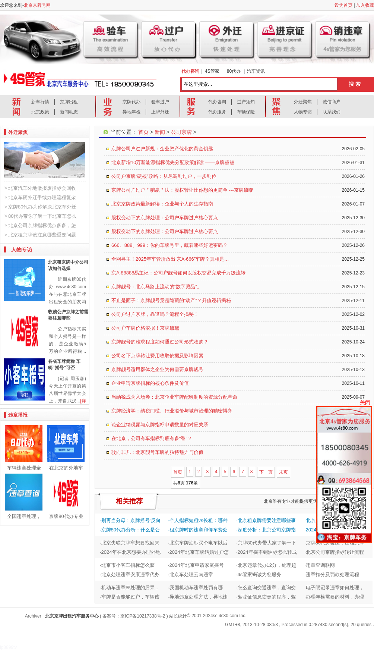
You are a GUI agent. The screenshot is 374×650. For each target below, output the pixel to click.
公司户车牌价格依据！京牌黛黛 (145, 328)
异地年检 (131, 111)
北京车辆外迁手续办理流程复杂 (42, 197)
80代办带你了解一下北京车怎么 (42, 216)
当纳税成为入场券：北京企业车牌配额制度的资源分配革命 (174, 397)
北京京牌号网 (37, 5)
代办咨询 (217, 101)
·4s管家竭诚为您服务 (258, 574)
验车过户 (160, 101)
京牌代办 (131, 101)
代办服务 (217, 111)
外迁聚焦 (303, 101)
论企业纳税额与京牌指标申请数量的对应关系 (159, 424)
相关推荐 (129, 501)
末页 (283, 472)
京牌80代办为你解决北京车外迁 (42, 207)
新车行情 (40, 101)
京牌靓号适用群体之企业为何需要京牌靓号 (157, 369)
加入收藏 (365, 5)
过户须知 (246, 101)
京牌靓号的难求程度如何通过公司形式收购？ (159, 342)
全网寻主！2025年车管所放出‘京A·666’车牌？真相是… (170, 259)
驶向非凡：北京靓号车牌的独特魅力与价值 (157, 452)
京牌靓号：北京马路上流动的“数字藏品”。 (156, 286)
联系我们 (331, 111)
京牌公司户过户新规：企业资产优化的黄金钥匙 (162, 148)
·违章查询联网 (319, 565)
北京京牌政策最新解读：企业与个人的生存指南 (162, 204)
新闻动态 (69, 111)
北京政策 (40, 111)
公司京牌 (181, 132)
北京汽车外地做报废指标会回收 (42, 188)
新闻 (160, 132)
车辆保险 (246, 111)
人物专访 (303, 111)
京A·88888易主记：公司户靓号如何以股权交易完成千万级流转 (178, 273)
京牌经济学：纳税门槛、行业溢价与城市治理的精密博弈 (171, 411)
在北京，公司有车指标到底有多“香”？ (151, 438)
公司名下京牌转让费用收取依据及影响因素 (157, 355)
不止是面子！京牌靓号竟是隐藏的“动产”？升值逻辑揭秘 (171, 300)
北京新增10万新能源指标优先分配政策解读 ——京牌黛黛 (172, 162)
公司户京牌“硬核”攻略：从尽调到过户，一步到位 (163, 176)
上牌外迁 (160, 111)
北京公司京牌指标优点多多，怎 (42, 225)
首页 (143, 132)
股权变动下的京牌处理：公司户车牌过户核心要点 (164, 217)
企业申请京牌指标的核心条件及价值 (150, 383)
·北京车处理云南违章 (190, 574)
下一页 (266, 472)
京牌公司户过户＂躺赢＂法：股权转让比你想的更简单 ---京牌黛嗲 (182, 190)
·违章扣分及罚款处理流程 (331, 574)
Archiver (33, 616)
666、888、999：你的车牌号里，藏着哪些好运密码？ (169, 245)
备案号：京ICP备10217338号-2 (133, 616)
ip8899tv (8, 647)
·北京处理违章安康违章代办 (129, 574)
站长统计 (178, 616)
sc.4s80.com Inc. (230, 615)
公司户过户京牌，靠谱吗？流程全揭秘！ (155, 314)
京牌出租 (69, 101)
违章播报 (18, 415)
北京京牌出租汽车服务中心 (72, 616)
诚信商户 (331, 101)
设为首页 (343, 5)
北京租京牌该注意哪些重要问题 (42, 235)
